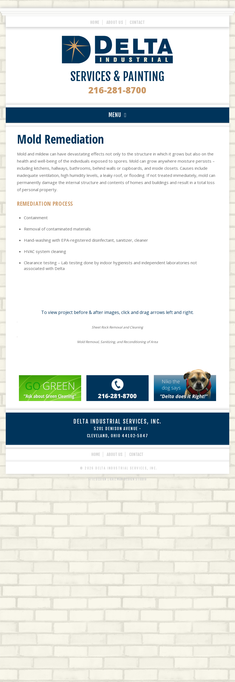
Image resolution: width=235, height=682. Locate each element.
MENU (115, 115)
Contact (137, 22)
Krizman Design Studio (128, 665)
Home (95, 22)
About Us (114, 22)
